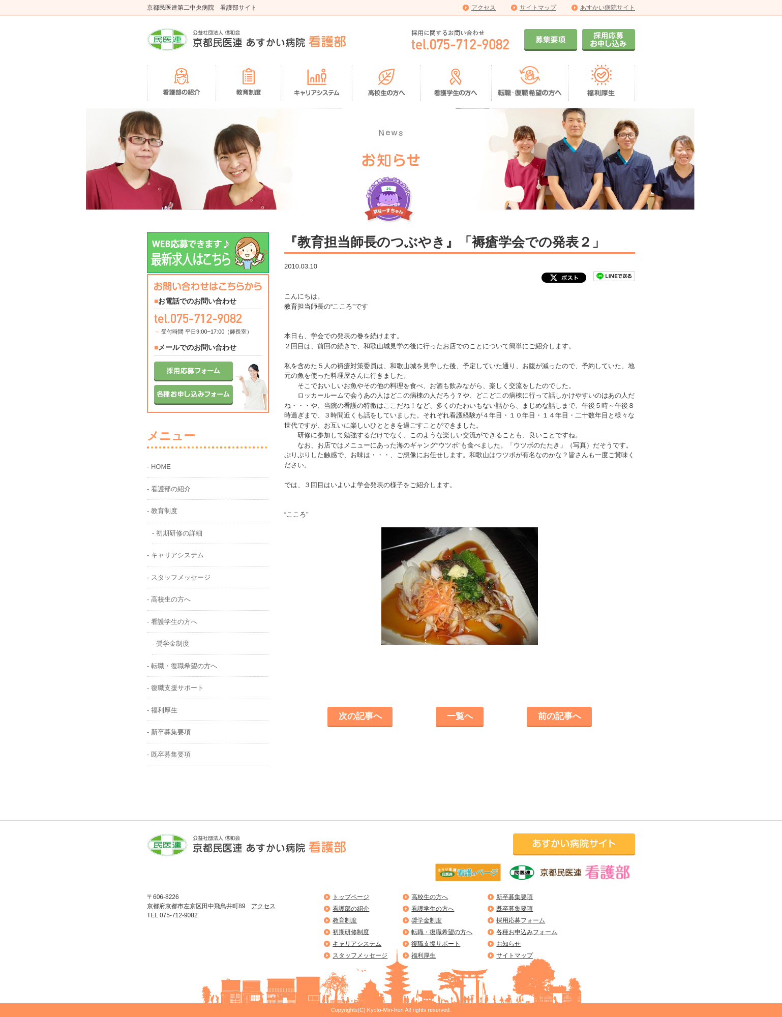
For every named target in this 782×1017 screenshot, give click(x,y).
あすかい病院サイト (607, 7)
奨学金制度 (426, 920)
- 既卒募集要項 (169, 754)
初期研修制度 (351, 932)
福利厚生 (423, 955)
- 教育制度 (162, 511)
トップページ (351, 897)
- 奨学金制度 (170, 643)
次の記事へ (360, 716)
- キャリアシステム (175, 555)
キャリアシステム (357, 943)
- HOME (159, 466)
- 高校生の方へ (169, 599)
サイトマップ (538, 7)
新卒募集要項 (514, 897)
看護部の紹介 (351, 908)
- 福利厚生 (162, 710)
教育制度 (345, 920)
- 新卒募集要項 (169, 732)
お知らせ (508, 943)
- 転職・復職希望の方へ (182, 666)
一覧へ (460, 716)
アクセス (483, 7)
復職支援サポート (435, 943)
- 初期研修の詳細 (177, 533)
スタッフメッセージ (360, 955)
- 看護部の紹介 (169, 489)
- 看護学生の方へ (172, 621)
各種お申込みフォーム (526, 932)
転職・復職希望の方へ (441, 932)
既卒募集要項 (514, 908)
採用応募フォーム (520, 920)
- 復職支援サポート (175, 688)
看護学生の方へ (432, 908)
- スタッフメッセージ (178, 577)
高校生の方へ (429, 897)
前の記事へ (559, 716)
